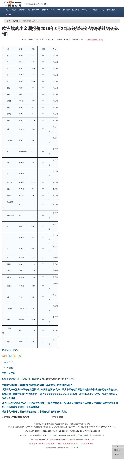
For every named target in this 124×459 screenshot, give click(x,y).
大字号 (90, 39)
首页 (7, 10)
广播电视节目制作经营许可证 (43, 427)
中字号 (95, 39)
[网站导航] (50, 424)
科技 (52, 10)
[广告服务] (65, 424)
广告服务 (43, 4)
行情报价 (111, 10)
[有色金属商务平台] (76, 424)
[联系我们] (58, 424)
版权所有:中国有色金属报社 (43, 443)
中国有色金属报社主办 (32, 4)
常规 (100, 39)
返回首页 (117, 454)
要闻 (14, 10)
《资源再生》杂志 (98, 10)
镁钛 (58, 10)
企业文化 (85, 10)
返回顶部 (117, 450)
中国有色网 (61, 39)
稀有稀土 (35, 10)
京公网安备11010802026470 (90, 427)
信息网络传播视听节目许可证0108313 (20, 427)
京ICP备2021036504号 (108, 427)
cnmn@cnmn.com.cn (65, 435)
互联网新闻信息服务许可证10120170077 (67, 427)
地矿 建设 (66, 10)
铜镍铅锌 (22, 10)
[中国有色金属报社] (40, 424)
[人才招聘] (87, 424)
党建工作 (75, 10)
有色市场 (44, 10)
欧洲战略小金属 (77, 39)
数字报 (8, 15)
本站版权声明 (88, 443)
